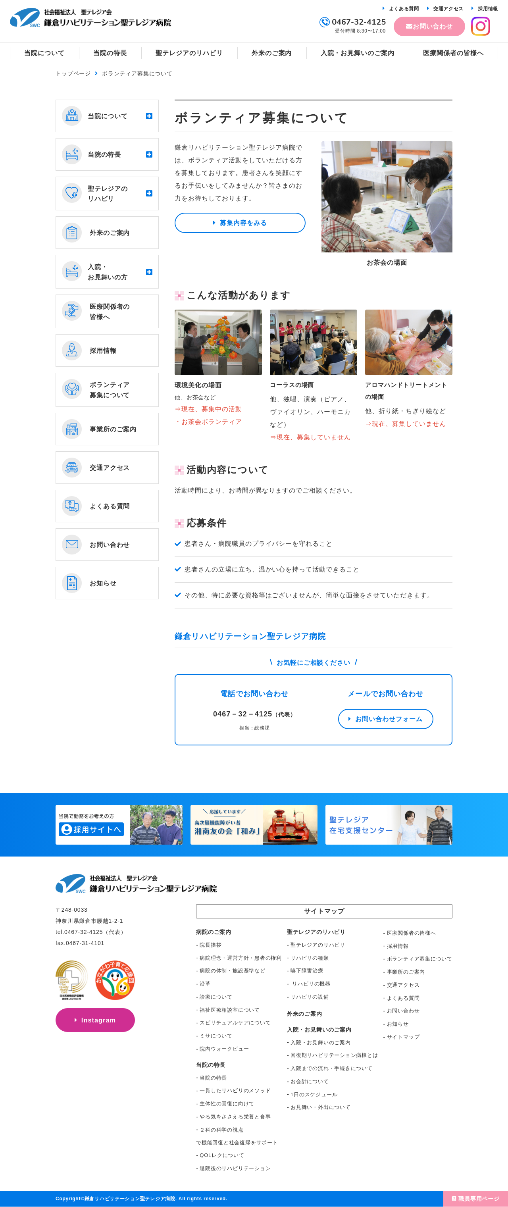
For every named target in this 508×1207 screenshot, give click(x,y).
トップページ (73, 73)
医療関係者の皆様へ (411, 933)
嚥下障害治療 (307, 971)
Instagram (99, 1024)
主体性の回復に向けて (227, 1104)
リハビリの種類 (310, 958)
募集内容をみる (243, 225)
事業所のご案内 (406, 972)
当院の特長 (213, 1078)
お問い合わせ (433, 26)
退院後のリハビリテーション (235, 1169)
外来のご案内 (304, 1014)
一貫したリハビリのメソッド (235, 1091)
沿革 (205, 984)
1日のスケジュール (314, 1095)
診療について (216, 997)
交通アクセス (448, 9)
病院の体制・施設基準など (232, 971)
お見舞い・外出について (321, 1108)
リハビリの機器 (311, 984)
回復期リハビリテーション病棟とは (334, 1056)
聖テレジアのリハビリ (318, 945)
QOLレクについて (222, 1156)
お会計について (310, 1082)
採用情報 (488, 9)
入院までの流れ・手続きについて (332, 1069)
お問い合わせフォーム (389, 721)
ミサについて (216, 1036)
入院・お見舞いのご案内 (321, 1043)
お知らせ (398, 1024)
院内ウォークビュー (224, 1049)
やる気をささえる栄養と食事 (235, 1117)
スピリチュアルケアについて (235, 1023)
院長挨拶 (210, 945)
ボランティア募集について (419, 959)
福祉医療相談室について (230, 1010)
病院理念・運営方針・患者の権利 (241, 958)
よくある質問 (404, 9)
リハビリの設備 (310, 997)
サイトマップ (403, 1037)
